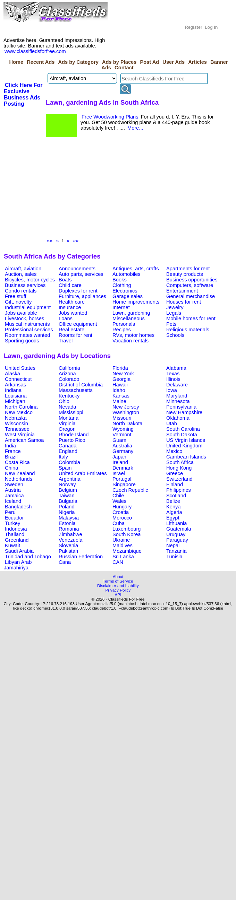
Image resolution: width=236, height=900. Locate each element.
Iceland (13, 501)
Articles (197, 62)
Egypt (172, 518)
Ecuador (14, 518)
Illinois (173, 379)
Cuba (118, 523)
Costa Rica (17, 462)
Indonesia (16, 529)
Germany (122, 451)
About (118, 576)
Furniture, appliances (82, 296)
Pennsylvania (181, 407)
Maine (119, 401)
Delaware (177, 384)
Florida (120, 368)
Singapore (124, 484)
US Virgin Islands (185, 440)
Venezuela (70, 540)
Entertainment (182, 291)
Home (16, 62)
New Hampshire (184, 412)
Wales (119, 501)
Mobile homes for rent (191, 318)
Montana (68, 418)
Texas (172, 373)
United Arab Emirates (83, 473)
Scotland (176, 495)
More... (135, 128)
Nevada (67, 407)
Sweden (14, 484)
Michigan (15, 401)
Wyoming (123, 429)
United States (20, 368)
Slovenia (68, 545)
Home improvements (135, 302)
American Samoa (24, 440)
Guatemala (178, 529)
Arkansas (15, 384)
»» (75, 240)
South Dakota (181, 434)
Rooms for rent (75, 335)
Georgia (121, 379)
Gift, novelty (18, 302)
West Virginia (20, 434)
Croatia (120, 512)
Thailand (14, 534)
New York (123, 373)
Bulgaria (68, 501)
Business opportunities (191, 279)
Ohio (64, 401)
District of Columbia (81, 384)
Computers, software (189, 285)
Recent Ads (40, 62)
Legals (173, 313)
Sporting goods (22, 340)
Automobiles (126, 274)
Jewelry (175, 307)
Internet (121, 307)
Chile (118, 495)
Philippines (178, 490)
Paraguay (177, 540)
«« (49, 240)
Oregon (67, 429)
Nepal (172, 545)
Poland (67, 506)
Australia (122, 445)
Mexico (174, 451)
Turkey (12, 523)
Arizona (67, 373)
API (118, 594)
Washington (125, 412)
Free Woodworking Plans (110, 117)
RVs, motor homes (133, 335)
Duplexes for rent (78, 291)
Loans (66, 318)
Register (193, 27)
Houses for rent (183, 302)
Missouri (122, 418)
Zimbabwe (70, 534)
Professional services (29, 329)
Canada (67, 445)
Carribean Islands (186, 457)
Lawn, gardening (131, 313)
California (69, 368)
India (10, 445)
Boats (65, 279)
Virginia (67, 423)
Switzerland (179, 479)
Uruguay (175, 534)
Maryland (176, 396)
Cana (65, 562)
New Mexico (19, 412)
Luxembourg (126, 529)
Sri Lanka (123, 556)
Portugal (122, 479)
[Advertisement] (100, 189)
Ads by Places (119, 62)
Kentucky (69, 396)
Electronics (124, 291)
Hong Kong (179, 468)
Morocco (122, 518)
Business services (25, 285)
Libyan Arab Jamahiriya (18, 564)
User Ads (173, 62)
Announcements (77, 268)
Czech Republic (130, 490)
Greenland (16, 540)
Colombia (69, 462)
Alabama (176, 368)
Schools (175, 335)
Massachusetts (76, 390)
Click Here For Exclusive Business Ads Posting (23, 94)
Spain (65, 468)
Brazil (11, 457)
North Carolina (21, 407)
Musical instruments (27, 324)
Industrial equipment (28, 307)
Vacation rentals (130, 340)
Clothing (121, 285)
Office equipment (78, 324)
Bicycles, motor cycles (30, 279)
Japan (119, 457)
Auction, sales (20, 274)
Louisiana (16, 396)
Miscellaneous (128, 318)
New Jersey (125, 407)
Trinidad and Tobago (28, 556)
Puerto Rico (72, 440)
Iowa (171, 390)
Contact (124, 67)
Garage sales (127, 296)
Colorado (69, 379)
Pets (171, 324)
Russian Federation (81, 556)
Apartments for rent (188, 268)
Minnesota (178, 401)
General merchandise (190, 296)
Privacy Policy (118, 590)
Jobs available (21, 313)
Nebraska (16, 418)
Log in (211, 27)
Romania (69, 529)
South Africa (180, 462)
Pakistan (68, 551)
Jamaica (14, 495)
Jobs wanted (73, 313)
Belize (173, 501)
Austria (13, 490)
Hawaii (120, 384)
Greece (174, 473)
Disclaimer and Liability (118, 585)
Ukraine (121, 540)
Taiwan (67, 495)
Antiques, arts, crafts (135, 268)
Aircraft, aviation (23, 268)
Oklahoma (177, 418)
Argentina (70, 479)
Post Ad (149, 62)
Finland (174, 484)
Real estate (71, 329)
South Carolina (183, 429)
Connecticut (18, 379)
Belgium (68, 490)
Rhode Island (73, 434)
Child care (70, 285)
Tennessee (17, 429)
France (13, 451)
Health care (72, 302)
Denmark (122, 468)
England (68, 451)
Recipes (121, 329)
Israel (118, 473)
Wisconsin (16, 423)
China (11, 468)
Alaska (12, 373)
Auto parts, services (81, 274)
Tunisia (174, 556)
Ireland (120, 462)
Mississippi (71, 412)
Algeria (174, 512)
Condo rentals (20, 291)
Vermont (122, 434)
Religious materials (187, 329)
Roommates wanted (27, 335)
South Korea (126, 534)
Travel (66, 340)
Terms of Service (118, 581)
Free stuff (15, 296)
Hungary (122, 506)
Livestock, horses (24, 318)
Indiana (13, 390)
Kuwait (12, 545)
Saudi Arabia (19, 551)
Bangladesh (18, 506)
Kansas (120, 396)
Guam (119, 440)
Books (119, 279)
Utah (171, 423)
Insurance (70, 307)
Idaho (118, 390)
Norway (67, 484)
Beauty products (184, 274)
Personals (123, 324)
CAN (117, 562)
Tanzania (176, 551)
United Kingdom (184, 445)
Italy (63, 457)
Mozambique (127, 551)
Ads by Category (78, 62)
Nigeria (67, 512)
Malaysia (69, 518)
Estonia (67, 523)
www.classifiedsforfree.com (35, 51)
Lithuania (176, 523)
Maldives (122, 545)
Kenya (173, 506)
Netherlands (18, 479)
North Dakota (127, 423)
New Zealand (20, 473)
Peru (10, 512)
